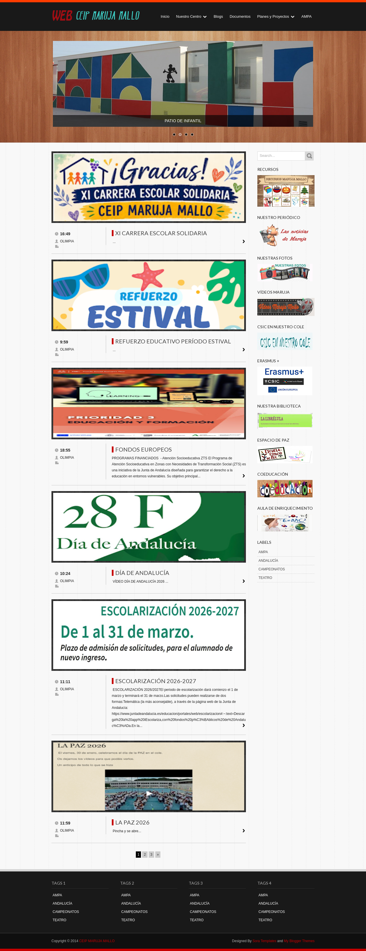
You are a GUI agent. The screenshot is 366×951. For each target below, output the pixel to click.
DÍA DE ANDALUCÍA (142, 572)
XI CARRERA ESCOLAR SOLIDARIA (161, 233)
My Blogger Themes (299, 941)
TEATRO (265, 578)
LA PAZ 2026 (132, 822)
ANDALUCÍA (268, 561)
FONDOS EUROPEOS (143, 449)
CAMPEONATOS (271, 569)
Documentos (240, 16)
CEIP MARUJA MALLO (97, 941)
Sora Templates (264, 941)
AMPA (306, 16)
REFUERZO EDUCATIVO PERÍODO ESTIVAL (173, 341)
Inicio (165, 16)
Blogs (218, 16)
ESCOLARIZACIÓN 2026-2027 (155, 680)
